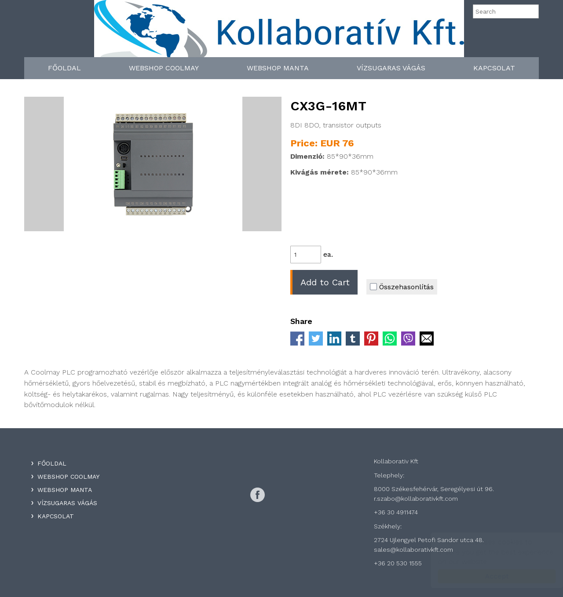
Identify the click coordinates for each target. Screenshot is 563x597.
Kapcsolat (494, 68)
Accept (488, 576)
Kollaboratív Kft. (279, 31)
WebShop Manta (278, 68)
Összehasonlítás (402, 287)
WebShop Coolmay (164, 68)
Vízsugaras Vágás (391, 68)
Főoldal (64, 68)
